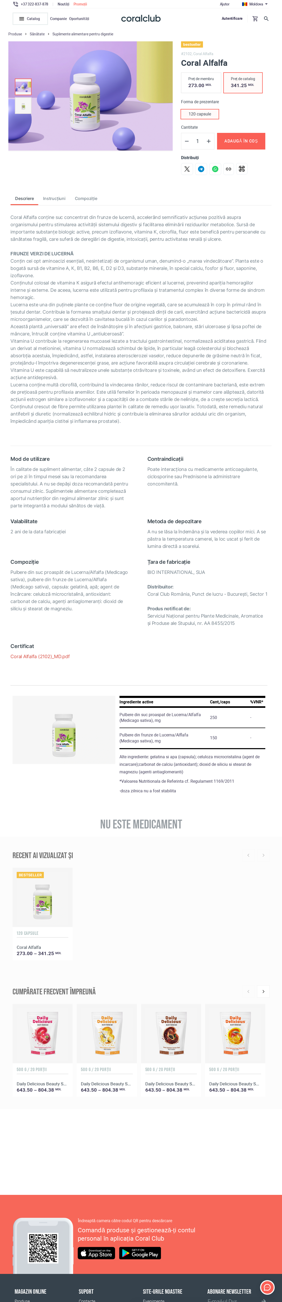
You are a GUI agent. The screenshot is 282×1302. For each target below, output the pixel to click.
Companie (58, 19)
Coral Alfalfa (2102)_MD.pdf (40, 658)
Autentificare (232, 18)
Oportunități (79, 19)
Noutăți (63, 4)
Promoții (80, 4)
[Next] (263, 993)
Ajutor (225, 4)
